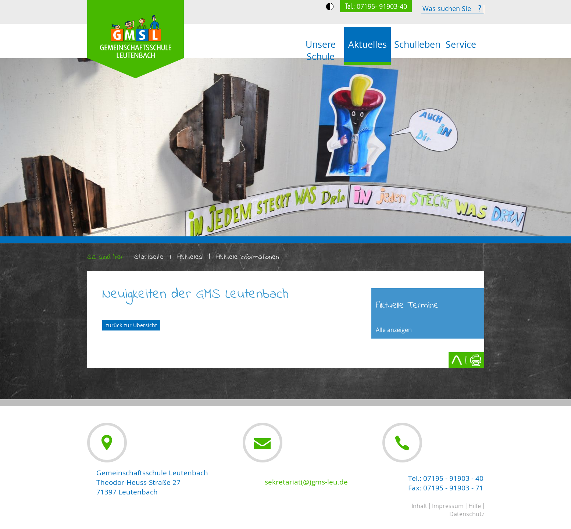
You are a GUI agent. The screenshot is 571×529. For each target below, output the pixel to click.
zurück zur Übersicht (131, 325)
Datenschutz (466, 514)
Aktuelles (367, 44)
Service (461, 44)
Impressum (448, 506)
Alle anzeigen (394, 330)
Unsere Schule (321, 50)
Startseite (149, 257)
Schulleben (416, 44)
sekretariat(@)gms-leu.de (306, 482)
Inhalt (419, 506)
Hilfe (474, 506)
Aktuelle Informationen (247, 257)
